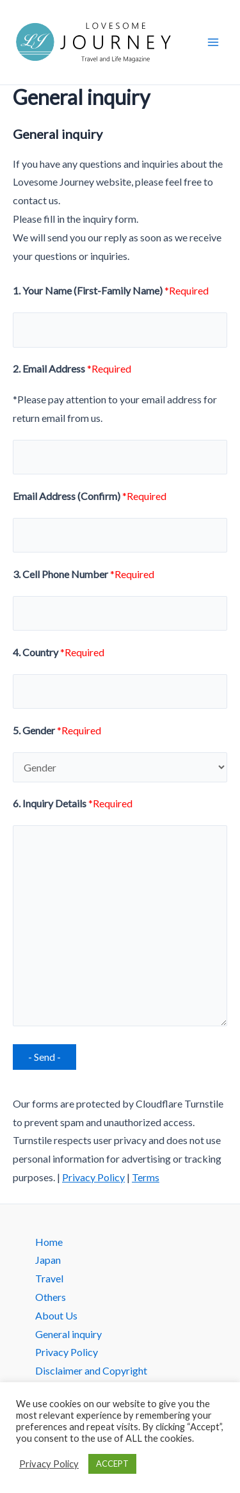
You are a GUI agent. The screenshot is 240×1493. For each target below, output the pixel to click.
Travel (49, 1278)
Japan (48, 1260)
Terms (145, 1177)
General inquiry (68, 1334)
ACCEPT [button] (112, 1463)
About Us (56, 1315)
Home (49, 1242)
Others (50, 1297)
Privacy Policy (93, 1177)
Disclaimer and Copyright (91, 1370)
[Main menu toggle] (213, 42)
